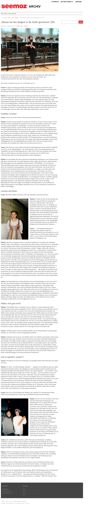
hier (21, 83)
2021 (24, 495)
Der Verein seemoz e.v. (67, 1)
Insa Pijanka (29, 75)
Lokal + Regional (14, 17)
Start (9, 17)
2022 (24, 492)
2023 (24, 489)
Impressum (78, 1)
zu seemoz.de (55, 1)
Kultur (17, 26)
